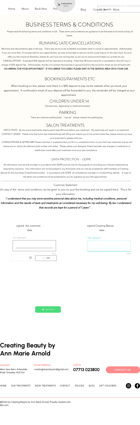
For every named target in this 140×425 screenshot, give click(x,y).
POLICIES (79, 385)
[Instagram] (128, 385)
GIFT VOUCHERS (107, 385)
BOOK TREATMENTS (45, 385)
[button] (48, 309)
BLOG (92, 385)
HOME (3, 385)
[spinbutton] (46, 258)
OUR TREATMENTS (20, 385)
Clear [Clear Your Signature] (54, 254)
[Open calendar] (30, 258)
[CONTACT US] (123, 369)
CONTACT (65, 385)
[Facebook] (137, 385)
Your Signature (19, 237)
